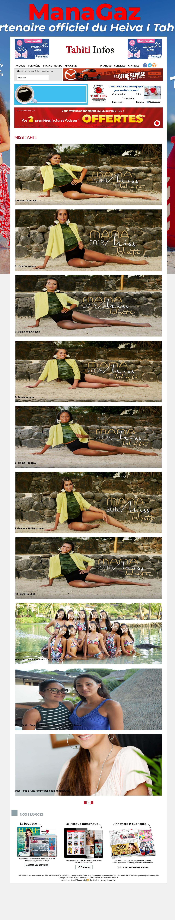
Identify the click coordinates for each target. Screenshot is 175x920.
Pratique (105, 66)
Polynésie (34, 66)
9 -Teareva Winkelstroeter (30, 528)
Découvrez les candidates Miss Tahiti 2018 (41, 659)
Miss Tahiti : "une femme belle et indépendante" (44, 790)
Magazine (71, 66)
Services (119, 66)
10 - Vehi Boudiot (25, 594)
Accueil (20, 66)
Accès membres (69, 880)
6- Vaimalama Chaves (28, 331)
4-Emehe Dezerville (27, 200)
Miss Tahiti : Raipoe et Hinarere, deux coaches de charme (50, 725)
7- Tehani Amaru (25, 397)
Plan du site (81, 880)
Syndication (94, 880)
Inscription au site (107, 880)
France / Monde (52, 66)
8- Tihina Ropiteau (26, 462)
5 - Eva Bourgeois (26, 266)
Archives (133, 66)
